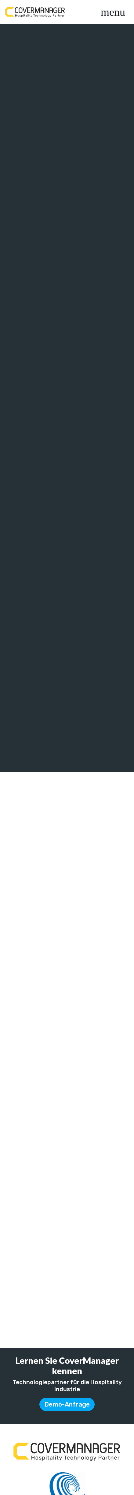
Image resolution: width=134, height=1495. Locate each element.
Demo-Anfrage (67, 1404)
